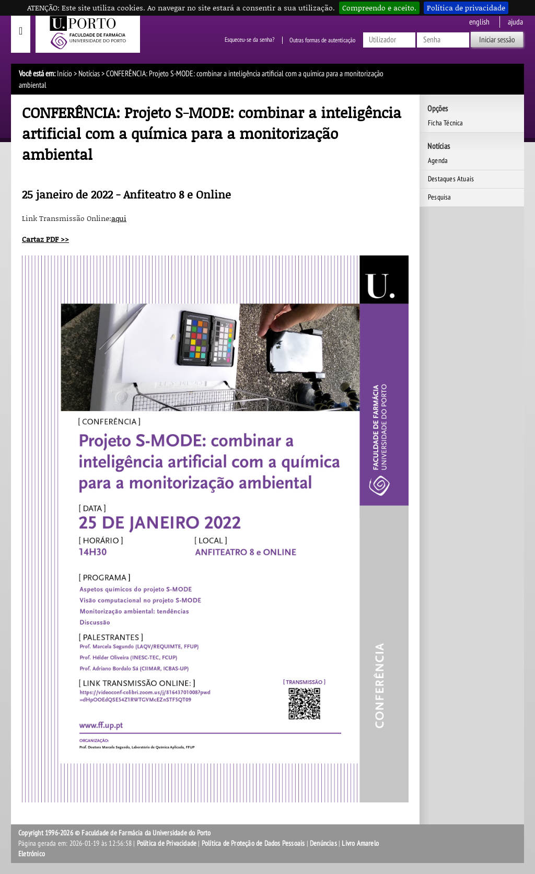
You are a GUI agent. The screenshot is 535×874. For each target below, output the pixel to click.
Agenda (438, 160)
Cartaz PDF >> (45, 239)
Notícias (89, 73)
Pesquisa (439, 197)
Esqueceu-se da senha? (249, 40)
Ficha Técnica (445, 123)
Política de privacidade (466, 8)
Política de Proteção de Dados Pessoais (253, 843)
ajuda (515, 22)
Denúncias (323, 843)
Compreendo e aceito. (379, 8)
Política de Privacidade (167, 843)
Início (64, 73)
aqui (118, 218)
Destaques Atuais (451, 178)
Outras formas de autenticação (322, 40)
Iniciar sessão (497, 39)
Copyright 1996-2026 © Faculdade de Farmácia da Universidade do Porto (114, 833)
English (479, 22)
